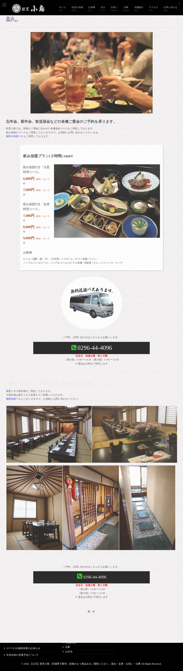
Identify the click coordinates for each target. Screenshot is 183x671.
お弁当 (68, 651)
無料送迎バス (13, 357)
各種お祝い (71, 642)
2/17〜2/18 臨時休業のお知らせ (23, 648)
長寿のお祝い (72, 633)
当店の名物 (93, 10)
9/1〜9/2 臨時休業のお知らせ (22, 635)
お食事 (105, 10)
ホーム (80, 10)
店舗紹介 (144, 10)
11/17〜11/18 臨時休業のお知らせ (24, 628)
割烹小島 (129, 615)
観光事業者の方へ (134, 628)
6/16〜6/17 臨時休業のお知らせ (23, 641)
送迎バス (129, 619)
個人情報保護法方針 (135, 638)
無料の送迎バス (14, 126)
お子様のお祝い (74, 638)
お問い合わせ (171, 10)
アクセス (156, 10)
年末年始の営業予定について (22, 655)
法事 (133, 10)
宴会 (114, 10)
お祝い (123, 10)
